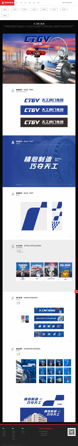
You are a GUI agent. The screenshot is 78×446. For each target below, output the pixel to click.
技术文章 (23, 432)
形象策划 (5, 9)
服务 (30, 2)
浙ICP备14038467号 (26, 445)
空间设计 (34, 9)
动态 (34, 2)
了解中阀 (3, 431)
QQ (76, 4)
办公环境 (3, 432)
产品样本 (14, 9)
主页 (17, 2)
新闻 (22, 428)
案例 (25, 2)
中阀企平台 (14, 439)
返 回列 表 (76, 292)
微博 (76, 1)
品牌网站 (24, 9)
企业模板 (64, 9)
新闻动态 (23, 431)
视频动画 (44, 9)
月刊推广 (54, 9)
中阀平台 (5, 15)
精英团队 (3, 434)
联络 (38, 2)
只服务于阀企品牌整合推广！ (67, 2)
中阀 (21, 2)
